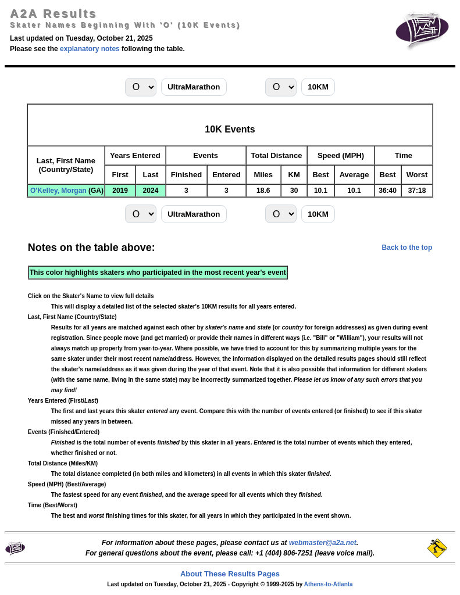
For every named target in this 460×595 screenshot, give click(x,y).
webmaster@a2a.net (322, 543)
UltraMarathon (193, 87)
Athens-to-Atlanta (328, 584)
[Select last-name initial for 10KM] (281, 87)
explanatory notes (90, 49)
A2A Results (53, 13)
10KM (318, 87)
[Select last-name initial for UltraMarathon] (140, 87)
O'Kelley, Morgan (58, 191)
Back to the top (407, 247)
